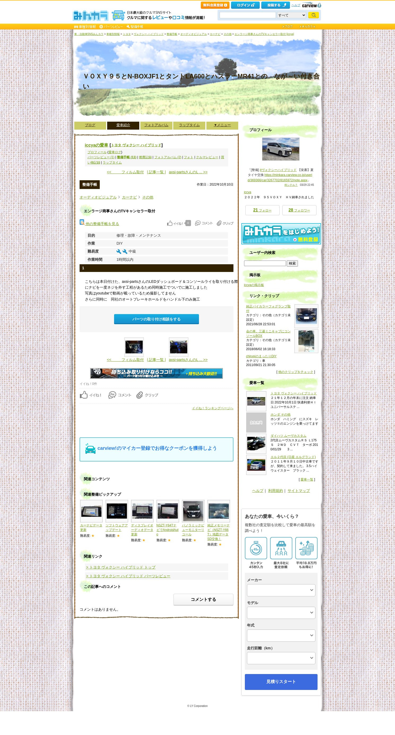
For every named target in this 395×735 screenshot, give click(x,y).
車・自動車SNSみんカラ (89, 34)
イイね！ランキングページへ (212, 408)
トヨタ (127, 34)
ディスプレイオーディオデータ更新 (142, 529)
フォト (188, 157)
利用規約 (275, 490)
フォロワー (299, 210)
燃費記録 (145, 157)
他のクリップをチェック (295, 372)
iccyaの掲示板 (254, 285)
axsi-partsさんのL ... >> (188, 172)
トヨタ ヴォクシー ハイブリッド (136, 145)
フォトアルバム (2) (167, 157)
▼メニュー (222, 125)
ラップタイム (189, 125)
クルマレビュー (207, 157)
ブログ (90, 125)
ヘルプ (296, 5)
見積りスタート (281, 681)
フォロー (262, 210)
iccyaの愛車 (96, 145)
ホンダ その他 (280, 414)
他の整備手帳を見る (99, 224)
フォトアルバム (156, 125)
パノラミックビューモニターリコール (193, 529)
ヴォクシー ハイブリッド (149, 34)
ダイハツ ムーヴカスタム (288, 436)
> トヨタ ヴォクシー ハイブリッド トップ (121, 567)
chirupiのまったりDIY (261, 356)
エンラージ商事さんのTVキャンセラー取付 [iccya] (264, 34)
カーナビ (215, 34)
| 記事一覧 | (156, 172)
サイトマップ (299, 490)
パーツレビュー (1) (101, 157)
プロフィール (97, 152)
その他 (228, 34)
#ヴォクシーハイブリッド (278, 170)
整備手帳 (172, 34)
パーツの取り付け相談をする (156, 319)
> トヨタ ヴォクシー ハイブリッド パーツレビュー (128, 576)
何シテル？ (291, 184)
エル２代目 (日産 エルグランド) (293, 457)
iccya (247, 192)
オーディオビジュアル (193, 34)
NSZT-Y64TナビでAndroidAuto (168, 529)
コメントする (203, 599)
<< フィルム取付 (125, 172)
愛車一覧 (307, 479)
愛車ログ (114, 152)
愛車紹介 (123, 125)
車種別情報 (113, 34)
